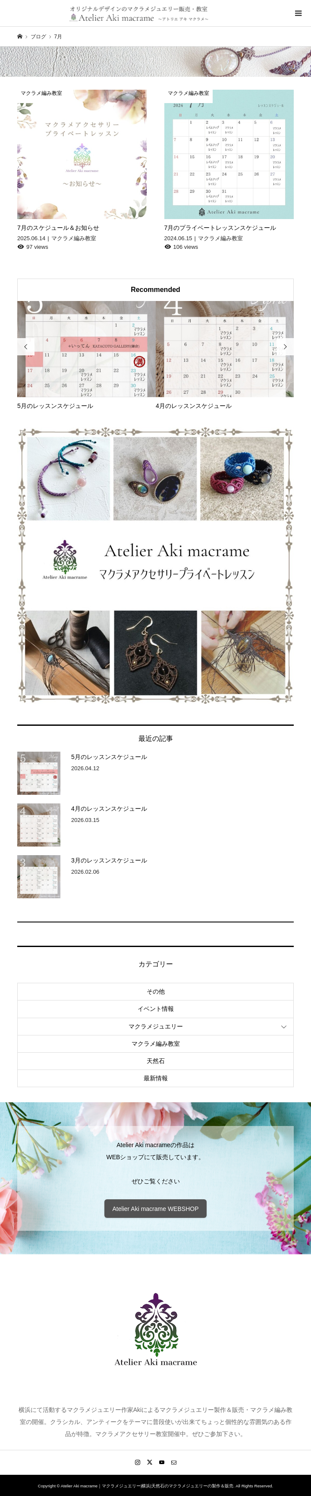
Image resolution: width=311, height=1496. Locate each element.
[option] (86, 356)
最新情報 (156, 1078)
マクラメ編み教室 (156, 1043)
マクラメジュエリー (156, 1026)
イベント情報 (156, 1008)
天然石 (156, 1060)
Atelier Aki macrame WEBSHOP (156, 1208)
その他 (156, 991)
